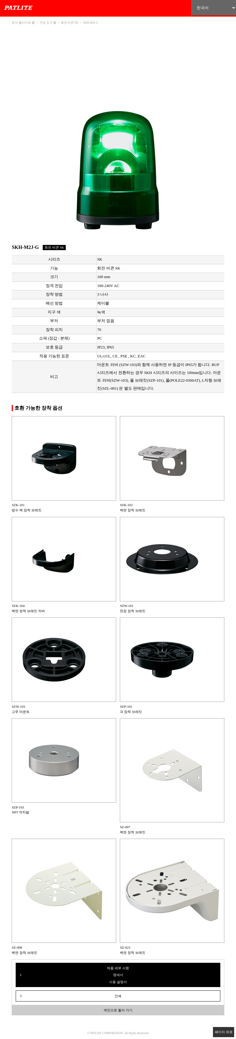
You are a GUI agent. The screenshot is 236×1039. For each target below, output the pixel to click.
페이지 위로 (224, 1032)
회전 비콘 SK (69, 22)
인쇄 (118, 996)
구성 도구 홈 (47, 22)
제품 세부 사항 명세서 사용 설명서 (118, 975)
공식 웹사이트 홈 (23, 22)
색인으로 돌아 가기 (118, 1010)
